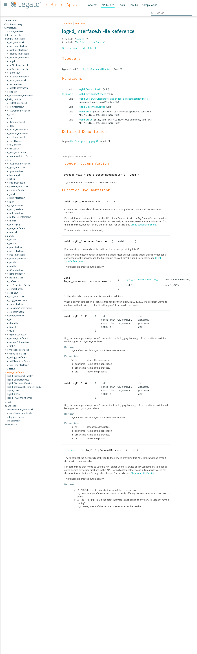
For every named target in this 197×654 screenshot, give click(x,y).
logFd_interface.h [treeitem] (15, 372)
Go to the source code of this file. (80, 48)
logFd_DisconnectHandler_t (98, 68)
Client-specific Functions (143, 224)
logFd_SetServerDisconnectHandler (98, 98)
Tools (121, 5)
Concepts (92, 5)
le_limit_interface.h (90, 42)
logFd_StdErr (86, 111)
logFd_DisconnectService (92, 106)
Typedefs (67, 23)
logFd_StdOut (86, 119)
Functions (80, 23)
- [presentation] (2, 27)
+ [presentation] (2, 20)
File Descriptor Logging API (84, 141)
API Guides (108, 5)
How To (133, 5)
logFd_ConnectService (90, 89)
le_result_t (67, 93)
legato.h (81, 39)
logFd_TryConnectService (92, 93)
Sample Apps (149, 5)
